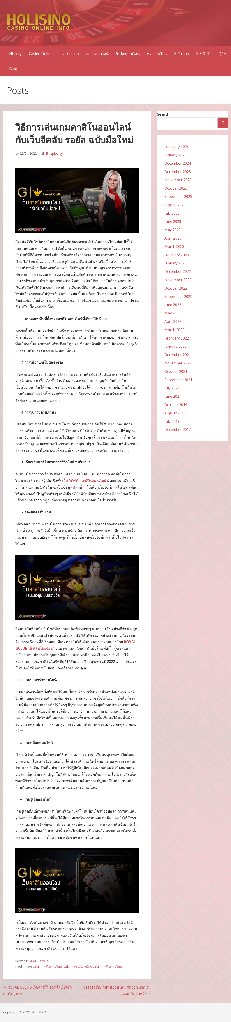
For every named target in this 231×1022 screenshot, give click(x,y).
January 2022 (175, 346)
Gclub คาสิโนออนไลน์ (47, 967)
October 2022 (175, 288)
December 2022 (177, 271)
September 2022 (178, 296)
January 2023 (175, 263)
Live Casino (69, 53)
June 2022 (172, 304)
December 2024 (177, 163)
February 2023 (176, 254)
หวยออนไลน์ (157, 53)
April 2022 (172, 321)
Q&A (222, 53)
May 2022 (172, 313)
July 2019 (172, 421)
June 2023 (172, 221)
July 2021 (172, 387)
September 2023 (178, 196)
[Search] (222, 122)
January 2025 (175, 154)
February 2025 (176, 146)
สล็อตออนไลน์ (97, 53)
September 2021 (178, 379)
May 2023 (172, 229)
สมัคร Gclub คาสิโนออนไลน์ (103, 967)
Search (163, 114)
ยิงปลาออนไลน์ (128, 53)
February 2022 (176, 338)
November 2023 (178, 179)
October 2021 (175, 371)
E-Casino (181, 53)
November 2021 (178, 363)
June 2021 (172, 396)
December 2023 (177, 171)
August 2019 (175, 413)
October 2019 (175, 404)
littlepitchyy (54, 153)
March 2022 (174, 329)
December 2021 (177, 354)
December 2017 (177, 429)
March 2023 (174, 246)
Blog (13, 68)
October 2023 (175, 188)
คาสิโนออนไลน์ (40, 961)
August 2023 (175, 204)
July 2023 (172, 213)
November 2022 (178, 279)
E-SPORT (203, 53)
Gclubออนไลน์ (73, 967)
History (15, 53)
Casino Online (40, 53)
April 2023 (172, 238)
